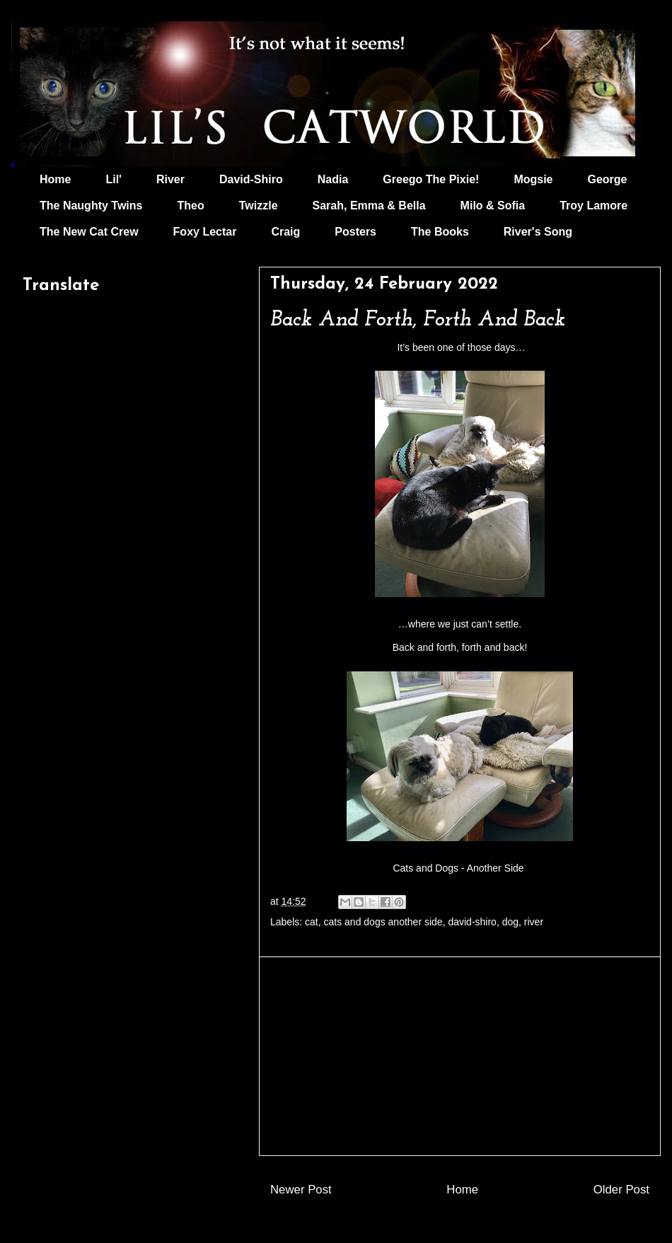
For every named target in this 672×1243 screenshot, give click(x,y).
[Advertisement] (460, 1056)
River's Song (538, 232)
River (170, 179)
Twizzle (258, 206)
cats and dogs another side (383, 921)
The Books (440, 232)
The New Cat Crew (89, 232)
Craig (285, 232)
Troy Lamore (593, 206)
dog (510, 921)
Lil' (113, 179)
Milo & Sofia (493, 206)
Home (55, 179)
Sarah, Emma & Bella (369, 206)
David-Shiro (251, 179)
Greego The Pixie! (431, 179)
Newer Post (301, 1189)
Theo (190, 206)
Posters (355, 232)
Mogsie (533, 179)
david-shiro (472, 921)
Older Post (621, 1189)
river (533, 921)
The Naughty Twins (91, 206)
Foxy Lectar (205, 232)
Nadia (333, 179)
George (607, 179)
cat (311, 921)
